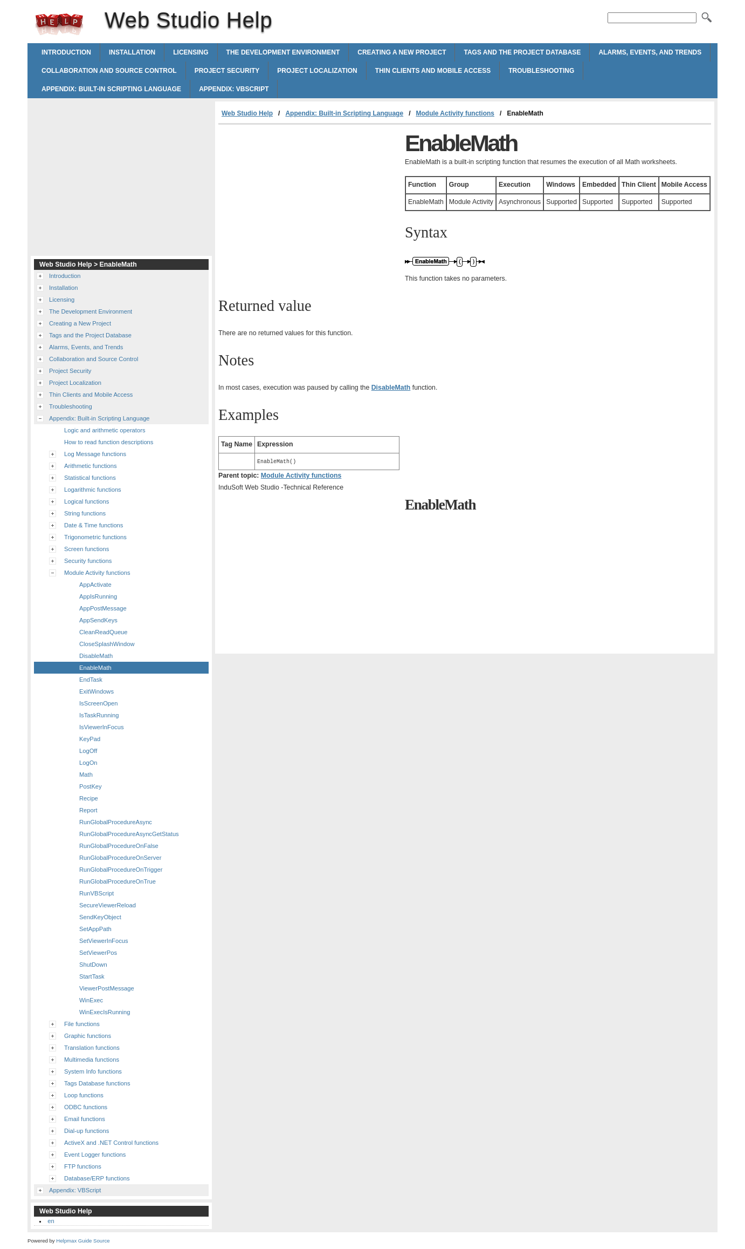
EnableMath (95, 667)
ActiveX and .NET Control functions (111, 1142)
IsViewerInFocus (101, 727)
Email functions (84, 1119)
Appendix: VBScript (233, 89)
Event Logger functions (95, 1154)
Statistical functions (90, 477)
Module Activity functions (455, 113)
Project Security (227, 70)
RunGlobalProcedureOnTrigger (120, 869)
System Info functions (93, 1071)
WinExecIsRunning (104, 1012)
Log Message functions (95, 454)
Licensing (190, 52)
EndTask (90, 679)
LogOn (88, 762)
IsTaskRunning (99, 715)
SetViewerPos (98, 952)
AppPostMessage (103, 608)
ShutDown (93, 964)
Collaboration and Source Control (109, 70)
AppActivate (95, 584)
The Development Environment (283, 52)
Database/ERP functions (97, 1178)
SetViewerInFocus (103, 941)
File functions (82, 1024)
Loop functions (84, 1095)
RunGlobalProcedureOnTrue (117, 881)
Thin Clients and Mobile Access (433, 70)
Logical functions (86, 501)
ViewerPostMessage (106, 988)
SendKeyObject (100, 917)
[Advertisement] (308, 205)
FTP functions (82, 1166)
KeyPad (89, 739)
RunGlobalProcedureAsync (115, 822)
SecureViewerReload (107, 905)
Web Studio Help (59, 24)
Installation (132, 52)
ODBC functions (85, 1107)
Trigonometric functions (95, 537)
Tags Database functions (97, 1083)
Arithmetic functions (90, 466)
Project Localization (317, 70)
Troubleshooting (541, 70)
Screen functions (86, 549)
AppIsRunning (98, 596)
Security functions (88, 561)
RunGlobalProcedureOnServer (120, 857)
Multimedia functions (91, 1059)
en (50, 1221)
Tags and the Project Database (522, 52)
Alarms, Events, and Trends (649, 52)
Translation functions (92, 1047)
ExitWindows (96, 691)
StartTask (92, 976)
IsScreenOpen (98, 703)
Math (86, 774)
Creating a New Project (401, 52)
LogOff (88, 751)
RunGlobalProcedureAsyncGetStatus (129, 834)
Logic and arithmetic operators (105, 430)
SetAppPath (95, 929)
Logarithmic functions (92, 489)
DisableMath (96, 656)
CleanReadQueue (103, 632)
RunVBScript (96, 893)
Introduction (66, 52)
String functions (85, 513)
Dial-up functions (86, 1131)
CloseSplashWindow (107, 644)
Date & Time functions (93, 525)
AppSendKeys (98, 620)
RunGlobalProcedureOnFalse (118, 846)
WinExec (91, 1000)
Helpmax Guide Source (82, 1241)
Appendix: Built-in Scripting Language (111, 89)
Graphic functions (87, 1036)
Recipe (88, 798)
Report (88, 810)
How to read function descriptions (108, 442)
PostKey (90, 786)
